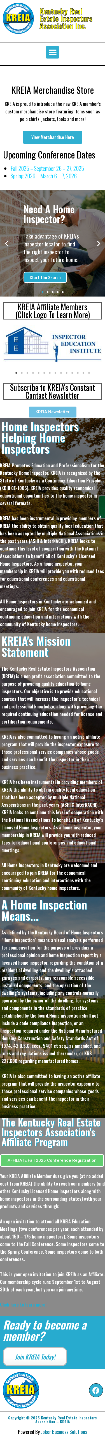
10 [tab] (66, 373)
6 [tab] (44, 373)
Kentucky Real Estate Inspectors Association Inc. (65, 18)
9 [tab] (61, 373)
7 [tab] (50, 373)
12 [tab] (78, 373)
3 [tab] (27, 373)
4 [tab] (33, 373)
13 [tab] (83, 373)
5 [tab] (38, 373)
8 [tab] (55, 373)
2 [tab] (22, 373)
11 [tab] (72, 373)
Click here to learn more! (23, 1304)
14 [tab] (89, 373)
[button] (52, 52)
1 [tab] (16, 373)
